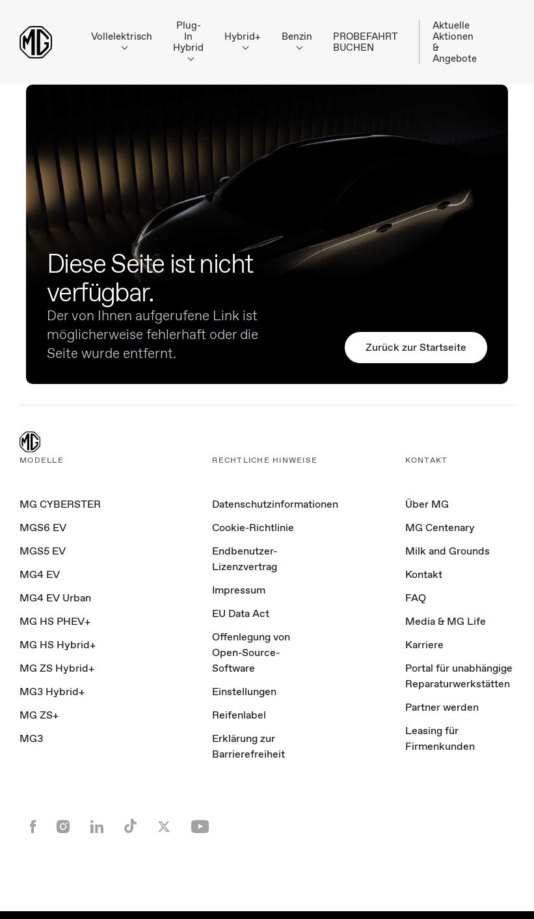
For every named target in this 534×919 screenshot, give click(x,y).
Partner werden (442, 707)
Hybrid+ (242, 40)
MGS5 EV (43, 551)
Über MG (427, 504)
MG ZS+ (39, 715)
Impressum (238, 590)
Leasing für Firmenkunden (440, 738)
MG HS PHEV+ (55, 621)
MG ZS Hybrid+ (57, 668)
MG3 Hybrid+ (52, 691)
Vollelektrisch (121, 40)
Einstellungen (244, 692)
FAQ (415, 598)
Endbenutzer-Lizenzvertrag (244, 558)
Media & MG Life (445, 621)
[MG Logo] (30, 443)
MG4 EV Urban (55, 598)
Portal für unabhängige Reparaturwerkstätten (459, 676)
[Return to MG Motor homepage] (36, 42)
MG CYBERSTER (60, 504)
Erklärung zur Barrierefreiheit (248, 746)
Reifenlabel (239, 715)
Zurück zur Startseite (416, 347)
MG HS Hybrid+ (58, 645)
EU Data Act (240, 613)
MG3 (31, 738)
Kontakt (423, 574)
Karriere (424, 645)
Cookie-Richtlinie (253, 527)
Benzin (297, 40)
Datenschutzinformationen (275, 504)
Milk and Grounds (447, 551)
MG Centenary (440, 527)
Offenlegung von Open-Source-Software (251, 652)
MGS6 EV (43, 527)
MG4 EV (40, 574)
